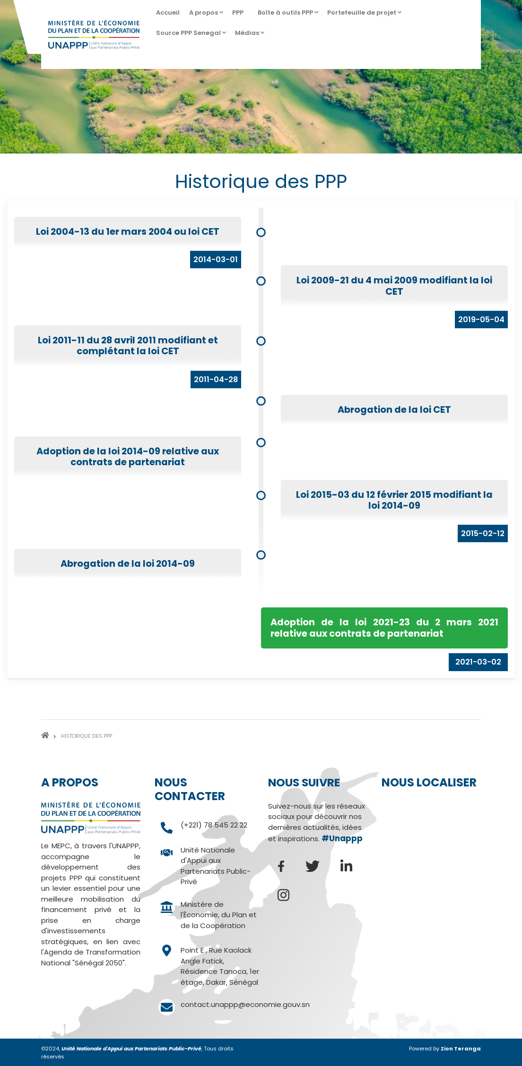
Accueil (168, 12)
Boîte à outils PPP (286, 15)
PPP (239, 15)
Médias (248, 35)
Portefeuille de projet (362, 15)
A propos (204, 15)
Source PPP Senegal (189, 35)
